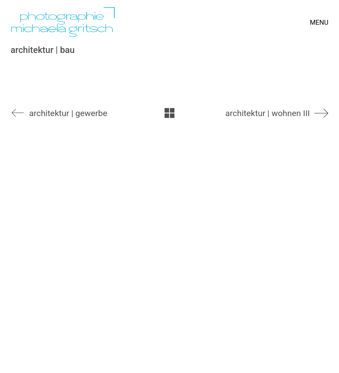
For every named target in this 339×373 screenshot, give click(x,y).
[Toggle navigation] (319, 22)
